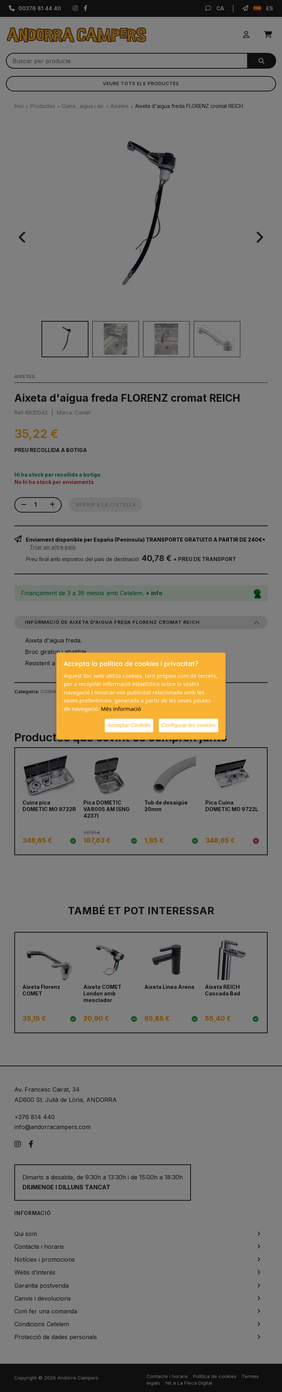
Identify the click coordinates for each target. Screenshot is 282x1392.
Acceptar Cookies (129, 725)
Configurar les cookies (188, 725)
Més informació (121, 708)
